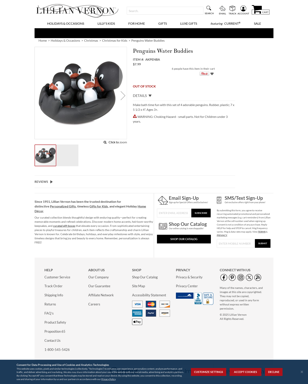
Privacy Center (187, 286)
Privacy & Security (189, 277)
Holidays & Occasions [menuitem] (65, 23)
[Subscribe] (201, 213)
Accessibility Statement (149, 295)
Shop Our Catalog (183, 239)
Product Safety (55, 322)
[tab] (184, 96)
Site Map (138, 286)
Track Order (53, 286)
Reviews (41, 181)
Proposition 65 (54, 331)
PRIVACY (222, 235)
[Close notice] (302, 371)
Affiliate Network (101, 295)
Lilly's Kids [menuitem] (106, 23)
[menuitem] (225, 23)
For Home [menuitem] (136, 23)
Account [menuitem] (243, 13)
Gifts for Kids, (99, 206)
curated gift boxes (64, 225)
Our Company (98, 277)
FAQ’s (49, 313)
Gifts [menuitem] (162, 23)
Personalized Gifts (63, 206)
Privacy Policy (108, 379)
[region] (154, 372)
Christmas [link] (91, 40)
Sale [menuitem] (257, 23)
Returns (50, 304)
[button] (123, 95)
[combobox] (165, 11)
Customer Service (57, 277)
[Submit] (262, 243)
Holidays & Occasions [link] (65, 40)
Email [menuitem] (222, 13)
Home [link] (42, 40)
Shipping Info (53, 295)
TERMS (262, 231)
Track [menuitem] (232, 13)
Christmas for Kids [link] (114, 40)
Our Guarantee (99, 286)
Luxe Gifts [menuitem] (188, 23)
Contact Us (52, 340)
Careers (94, 304)
